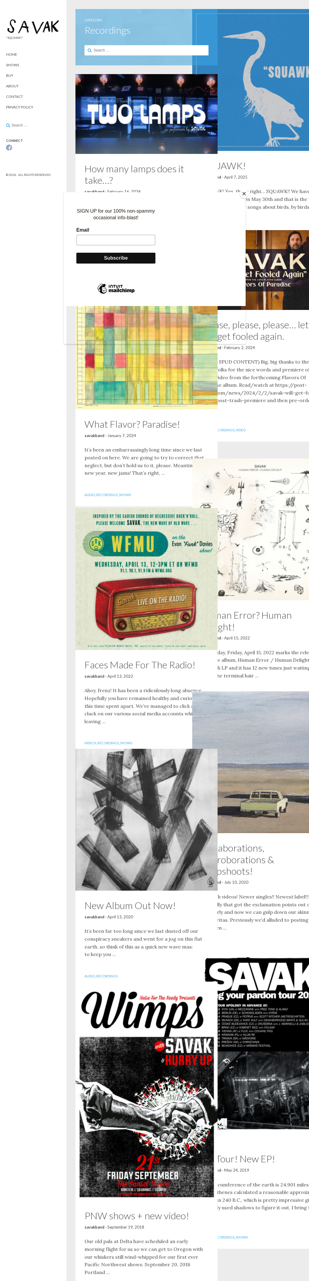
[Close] (244, 193)
